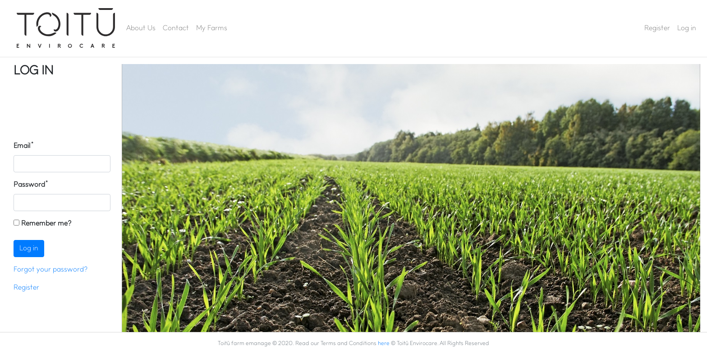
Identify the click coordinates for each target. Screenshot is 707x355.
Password (29, 185)
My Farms (211, 28)
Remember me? (42, 223)
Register (657, 28)
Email (22, 146)
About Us (141, 28)
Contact (176, 28)
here (384, 343)
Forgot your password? (50, 269)
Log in (686, 28)
